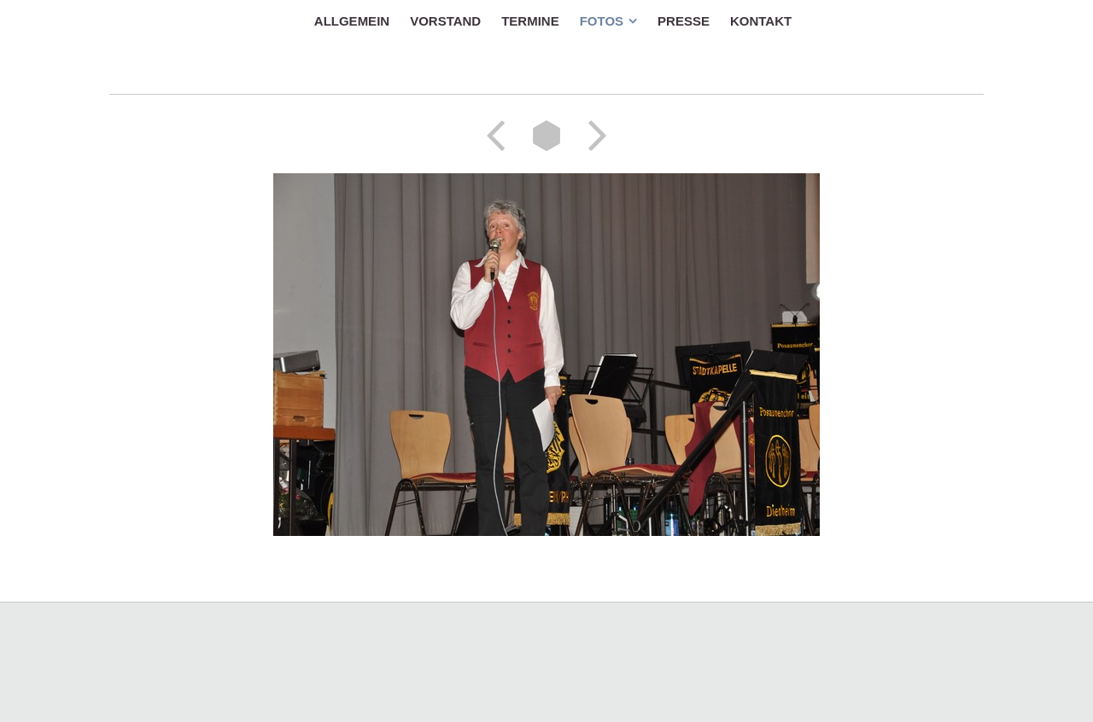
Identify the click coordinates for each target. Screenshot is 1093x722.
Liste (546, 135)
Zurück (501, 135)
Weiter (591, 135)
